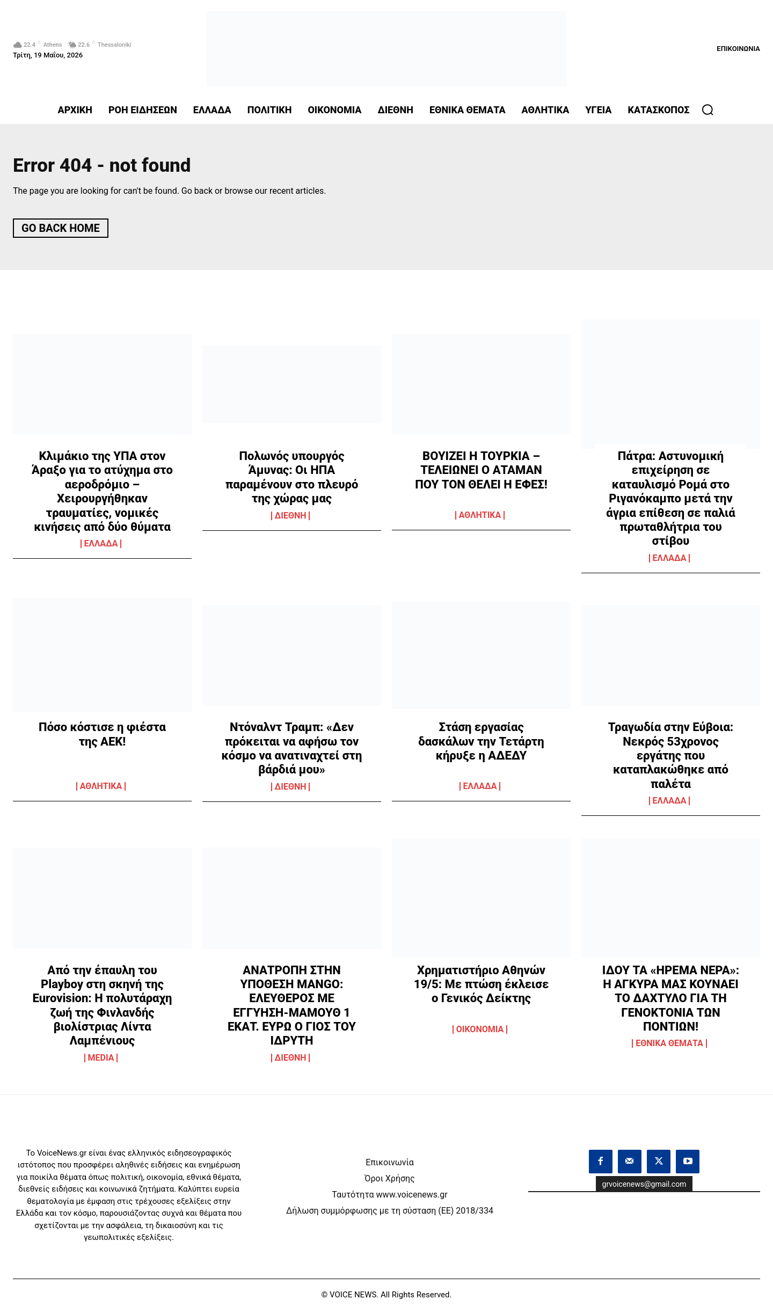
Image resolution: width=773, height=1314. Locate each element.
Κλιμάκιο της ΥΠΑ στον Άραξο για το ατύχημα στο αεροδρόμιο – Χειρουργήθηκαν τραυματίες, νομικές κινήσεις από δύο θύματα (102, 495)
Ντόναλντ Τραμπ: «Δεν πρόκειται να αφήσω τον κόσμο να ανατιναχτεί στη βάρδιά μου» (292, 752)
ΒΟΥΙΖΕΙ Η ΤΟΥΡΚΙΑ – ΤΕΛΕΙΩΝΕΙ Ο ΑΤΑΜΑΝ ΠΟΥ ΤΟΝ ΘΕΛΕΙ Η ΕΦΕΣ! (481, 474)
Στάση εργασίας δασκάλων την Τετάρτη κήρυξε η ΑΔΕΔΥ (481, 745)
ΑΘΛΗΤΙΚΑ (480, 519)
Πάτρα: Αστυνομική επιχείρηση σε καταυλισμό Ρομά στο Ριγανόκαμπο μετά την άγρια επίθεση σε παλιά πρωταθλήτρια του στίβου (670, 502)
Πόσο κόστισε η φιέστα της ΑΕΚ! (102, 737)
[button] (707, 109)
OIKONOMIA (480, 1032)
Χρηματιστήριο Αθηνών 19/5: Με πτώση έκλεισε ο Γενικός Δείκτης (481, 988)
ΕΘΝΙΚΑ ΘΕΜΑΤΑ (669, 1047)
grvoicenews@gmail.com (644, 1188)
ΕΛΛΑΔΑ (101, 547)
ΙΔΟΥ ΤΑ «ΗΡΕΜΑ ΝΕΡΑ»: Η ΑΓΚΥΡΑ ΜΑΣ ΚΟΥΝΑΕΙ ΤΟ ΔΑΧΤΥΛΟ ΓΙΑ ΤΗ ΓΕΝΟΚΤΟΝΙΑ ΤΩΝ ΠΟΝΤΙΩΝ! (670, 1002)
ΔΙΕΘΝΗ (291, 519)
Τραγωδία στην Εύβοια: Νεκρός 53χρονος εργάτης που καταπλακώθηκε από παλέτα (670, 759)
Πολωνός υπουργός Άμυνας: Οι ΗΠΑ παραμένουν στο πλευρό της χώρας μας (292, 481)
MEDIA (101, 1061)
